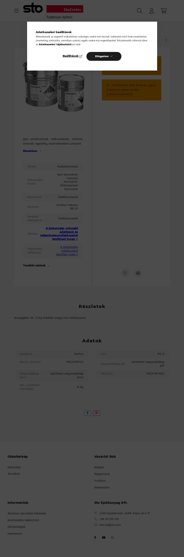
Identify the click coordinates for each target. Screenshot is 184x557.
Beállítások (71, 56)
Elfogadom (102, 56)
